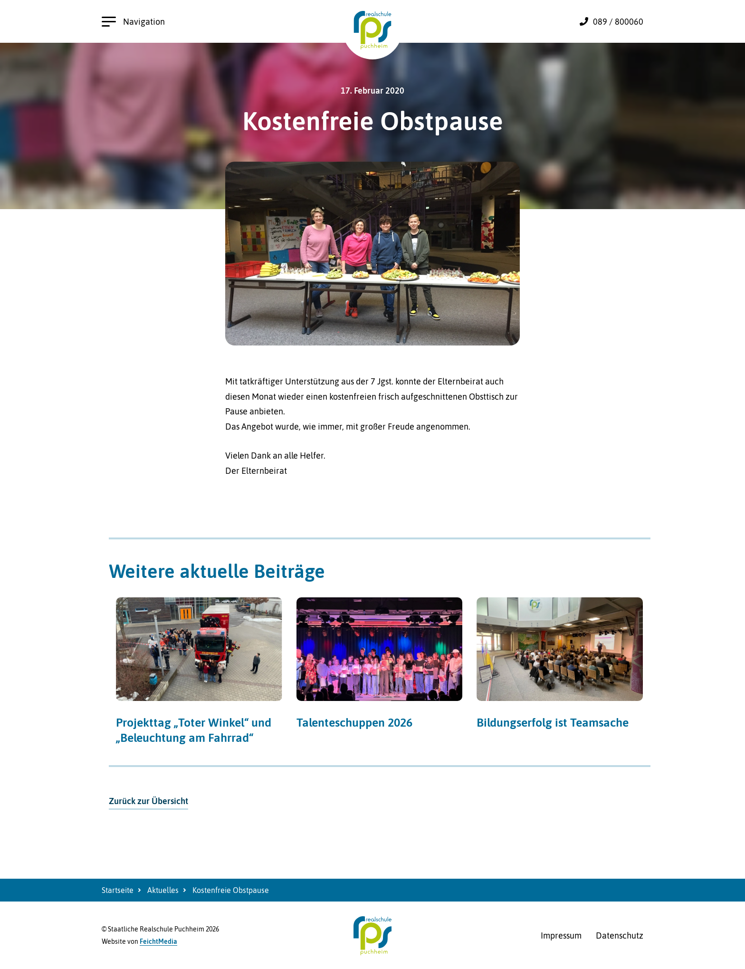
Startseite (118, 890)
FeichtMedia (158, 941)
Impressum (561, 935)
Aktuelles (163, 890)
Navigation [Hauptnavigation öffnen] (133, 22)
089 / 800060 (618, 22)
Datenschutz (619, 935)
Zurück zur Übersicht (148, 801)
